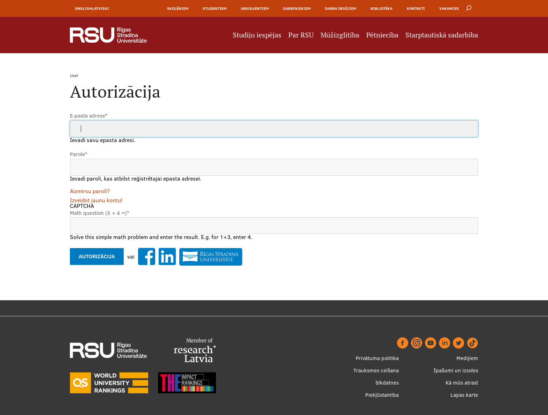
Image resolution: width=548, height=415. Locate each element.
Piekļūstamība (382, 395)
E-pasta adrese (89, 115)
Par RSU (300, 35)
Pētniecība (382, 35)
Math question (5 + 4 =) (99, 213)
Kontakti (416, 8)
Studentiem (214, 8)
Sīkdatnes (387, 382)
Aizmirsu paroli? (90, 191)
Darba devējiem (340, 8)
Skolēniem (177, 8)
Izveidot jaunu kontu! (96, 200)
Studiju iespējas (257, 35)
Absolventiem (255, 8)
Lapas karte (464, 395)
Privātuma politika (377, 358)
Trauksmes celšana (376, 370)
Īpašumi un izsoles (456, 370)
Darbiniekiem (297, 8)
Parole (78, 154)
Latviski (100, 8)
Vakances (449, 8)
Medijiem (467, 358)
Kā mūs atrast (462, 382)
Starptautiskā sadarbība (441, 35)
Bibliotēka (381, 8)
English (83, 8)
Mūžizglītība (339, 35)
